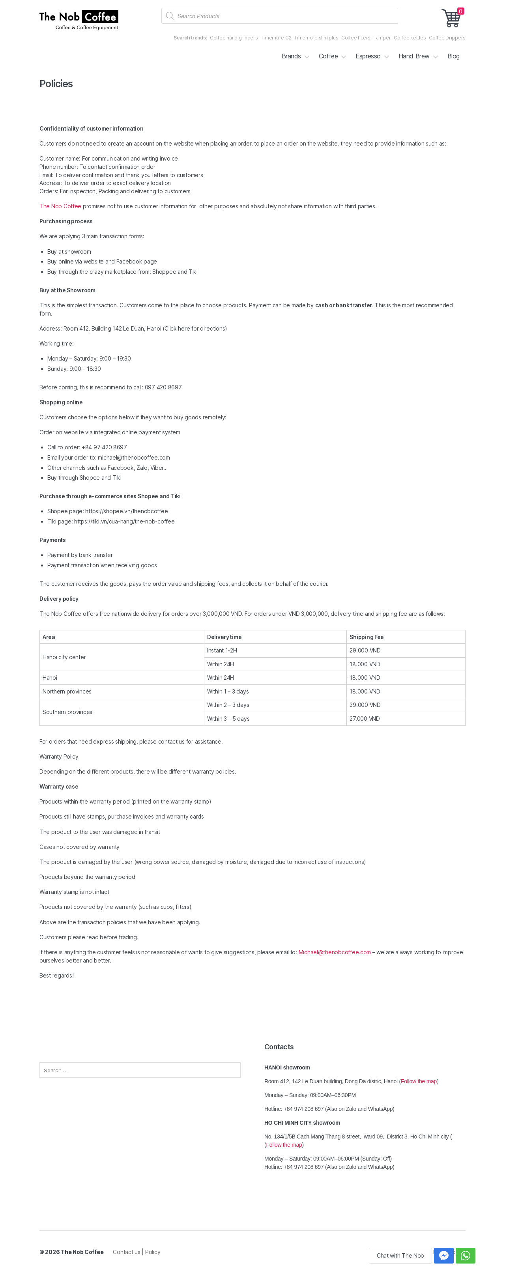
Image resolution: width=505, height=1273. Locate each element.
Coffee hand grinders (234, 38)
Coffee (328, 56)
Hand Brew (414, 56)
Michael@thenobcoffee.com (335, 952)
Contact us (127, 1252)
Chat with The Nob (400, 1255)
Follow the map (419, 1081)
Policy (152, 1252)
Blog (453, 56)
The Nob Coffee (60, 206)
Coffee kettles (410, 38)
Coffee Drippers (447, 38)
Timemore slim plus (316, 38)
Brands (291, 56)
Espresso (367, 56)
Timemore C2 (276, 38)
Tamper (382, 38)
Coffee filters (355, 38)
